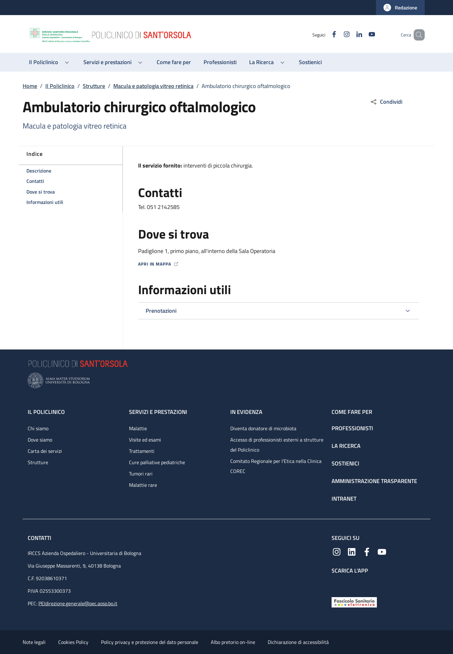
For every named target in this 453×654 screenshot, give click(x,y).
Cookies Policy (73, 642)
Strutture (94, 86)
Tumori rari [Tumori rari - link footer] (141, 473)
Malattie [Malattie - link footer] (138, 428)
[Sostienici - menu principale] (310, 62)
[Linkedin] (350, 34)
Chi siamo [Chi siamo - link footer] (38, 428)
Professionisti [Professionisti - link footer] (352, 428)
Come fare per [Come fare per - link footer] (352, 412)
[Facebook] (325, 34)
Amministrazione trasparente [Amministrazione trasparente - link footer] (374, 481)
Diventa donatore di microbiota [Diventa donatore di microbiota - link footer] (263, 428)
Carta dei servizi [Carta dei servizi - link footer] (45, 451)
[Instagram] (337, 34)
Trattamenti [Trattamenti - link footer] (141, 451)
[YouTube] (362, 34)
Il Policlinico (60, 86)
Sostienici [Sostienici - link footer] (345, 463)
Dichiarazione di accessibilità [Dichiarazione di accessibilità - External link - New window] (298, 642)
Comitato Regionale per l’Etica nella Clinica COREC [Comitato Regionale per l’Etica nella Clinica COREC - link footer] (276, 466)
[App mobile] (337, 584)
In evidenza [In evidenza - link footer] (246, 412)
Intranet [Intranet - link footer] (344, 498)
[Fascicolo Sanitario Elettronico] (354, 601)
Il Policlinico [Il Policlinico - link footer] (46, 412)
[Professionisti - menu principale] (220, 62)
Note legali (34, 642)
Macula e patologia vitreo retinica (153, 86)
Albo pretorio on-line (233, 642)
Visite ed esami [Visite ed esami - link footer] (145, 439)
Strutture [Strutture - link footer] (38, 462)
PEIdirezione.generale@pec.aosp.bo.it (77, 603)
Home (30, 86)
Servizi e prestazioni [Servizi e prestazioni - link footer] (158, 412)
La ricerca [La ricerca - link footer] (346, 446)
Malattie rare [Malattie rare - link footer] (143, 485)
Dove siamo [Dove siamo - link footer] (40, 439)
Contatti (40, 538)
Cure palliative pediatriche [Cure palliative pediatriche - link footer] (157, 462)
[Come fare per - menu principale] (173, 62)
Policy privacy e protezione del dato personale (149, 642)
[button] (400, 7)
